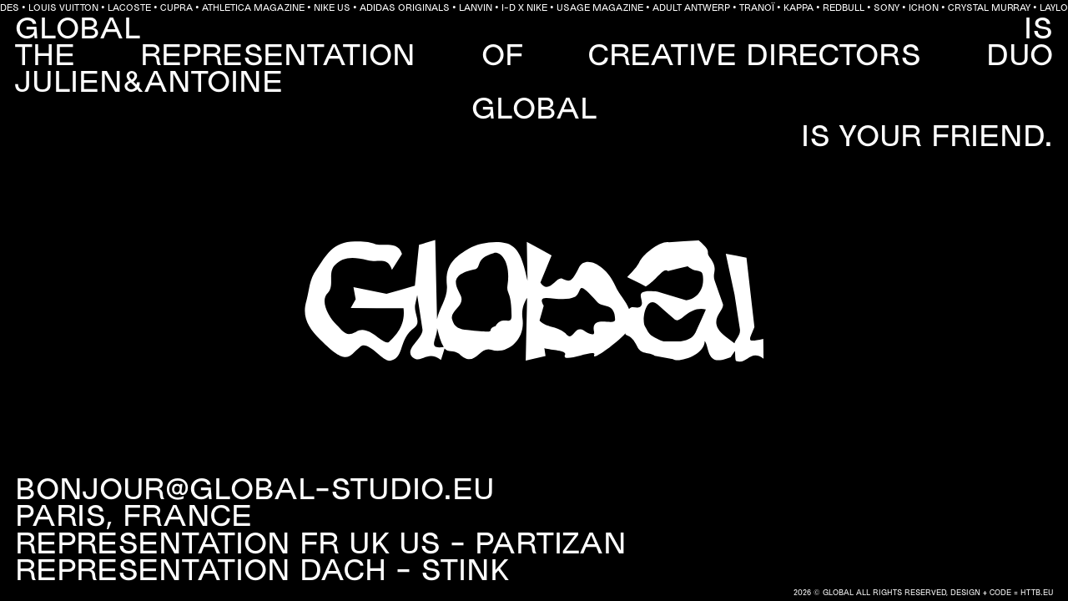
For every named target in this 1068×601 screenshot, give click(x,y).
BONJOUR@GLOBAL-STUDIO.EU (255, 491)
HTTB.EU (1036, 593)
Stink (465, 572)
